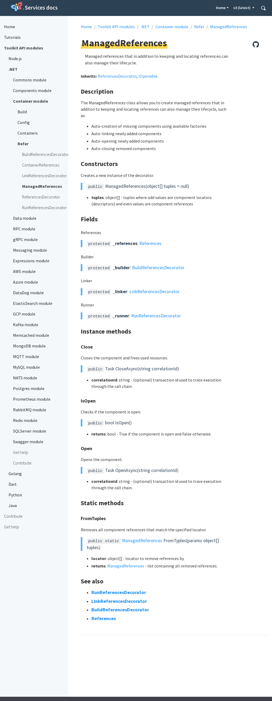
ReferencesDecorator (117, 76)
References (150, 243)
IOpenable (148, 76)
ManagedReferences (228, 26)
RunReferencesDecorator (156, 316)
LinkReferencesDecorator (154, 291)
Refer (199, 26)
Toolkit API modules (116, 26)
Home (221, 7)
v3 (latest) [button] (242, 7)
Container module (171, 26)
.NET (145, 26)
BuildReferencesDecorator (158, 268)
